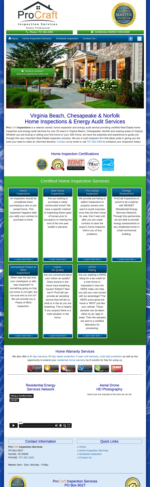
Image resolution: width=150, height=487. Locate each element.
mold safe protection (111, 356)
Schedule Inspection (67, 38)
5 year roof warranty (87, 356)
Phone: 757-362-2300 (39, 32)
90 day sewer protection (61, 356)
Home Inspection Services (37, 38)
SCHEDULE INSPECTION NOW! (110, 32)
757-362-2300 (94, 141)
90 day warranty (38, 356)
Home (13, 38)
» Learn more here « (23, 259)
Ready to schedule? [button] (32, 72)
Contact (61, 141)
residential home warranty (71, 360)
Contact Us (90, 38)
